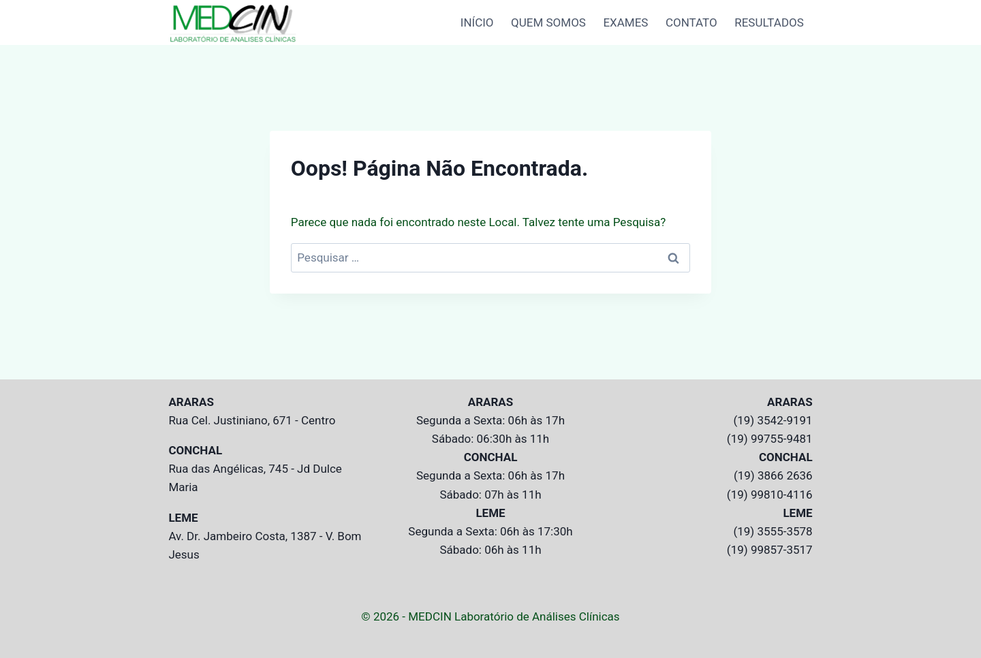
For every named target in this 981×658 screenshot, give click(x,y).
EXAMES (625, 22)
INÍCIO (477, 22)
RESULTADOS (769, 22)
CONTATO (691, 22)
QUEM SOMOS (548, 22)
